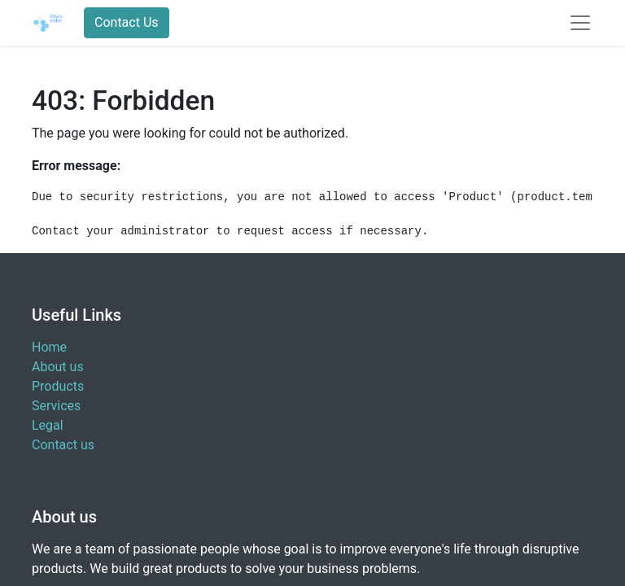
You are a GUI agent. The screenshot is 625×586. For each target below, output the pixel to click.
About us (58, 366)
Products (58, 386)
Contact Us (126, 22)
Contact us (63, 445)
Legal (47, 425)
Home (49, 347)
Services (56, 405)
